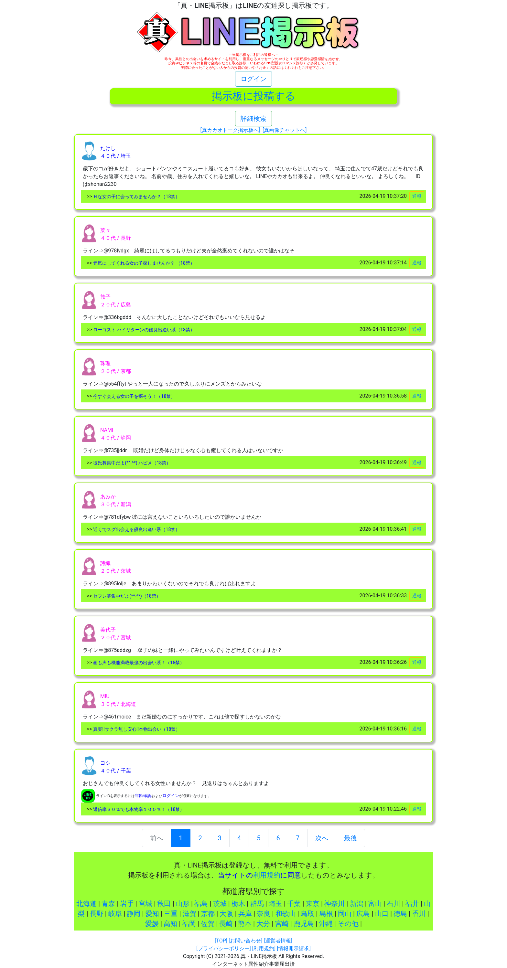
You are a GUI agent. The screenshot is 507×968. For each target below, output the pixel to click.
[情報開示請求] (293, 948)
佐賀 (207, 924)
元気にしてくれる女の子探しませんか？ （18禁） (143, 263)
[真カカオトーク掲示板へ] (230, 130)
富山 (375, 904)
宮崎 (282, 924)
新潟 (356, 904)
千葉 (294, 904)
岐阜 (115, 914)
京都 (208, 914)
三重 (171, 914)
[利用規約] (263, 948)
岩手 (127, 904)
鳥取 (307, 914)
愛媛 (152, 924)
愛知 (152, 914)
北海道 (86, 904)
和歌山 (285, 914)
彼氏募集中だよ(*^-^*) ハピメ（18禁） (131, 463)
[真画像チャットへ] (285, 130)
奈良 (263, 914)
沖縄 (326, 924)
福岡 (189, 924)
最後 (350, 838)
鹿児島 (304, 924)
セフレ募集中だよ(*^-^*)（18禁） (126, 596)
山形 (182, 904)
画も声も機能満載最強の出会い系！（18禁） (138, 662)
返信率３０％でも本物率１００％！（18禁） (138, 809)
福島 (201, 904)
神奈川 (334, 904)
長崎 (226, 924)
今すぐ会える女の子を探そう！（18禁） (134, 396)
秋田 (164, 904)
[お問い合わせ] (245, 941)
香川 (419, 914)
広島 (363, 914)
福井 (412, 904)
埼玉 (275, 904)
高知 (170, 924)
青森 (108, 904)
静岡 (133, 914)
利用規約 (266, 875)
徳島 (400, 914)
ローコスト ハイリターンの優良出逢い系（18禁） (143, 330)
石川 (393, 904)
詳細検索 (253, 118)
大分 (263, 924)
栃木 (238, 904)
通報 (416, 196)
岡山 (344, 914)
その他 (348, 924)
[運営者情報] (278, 941)
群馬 (257, 904)
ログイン (253, 79)
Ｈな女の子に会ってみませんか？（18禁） (136, 196)
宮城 (145, 904)
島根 (326, 914)
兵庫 (245, 914)
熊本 (245, 924)
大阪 (226, 914)
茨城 (220, 904)
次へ (321, 838)
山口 (382, 914)
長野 (96, 914)
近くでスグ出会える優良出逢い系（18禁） (136, 529)
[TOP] (221, 941)
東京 (312, 904)
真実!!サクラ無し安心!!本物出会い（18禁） (136, 729)
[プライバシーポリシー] (223, 948)
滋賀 (189, 914)
